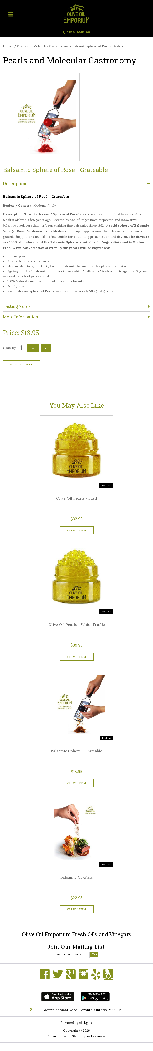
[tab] (76, 183)
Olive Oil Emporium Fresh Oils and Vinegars (77, 934)
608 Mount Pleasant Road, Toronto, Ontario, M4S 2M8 (79, 1010)
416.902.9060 (78, 31)
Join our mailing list (76, 947)
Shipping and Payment (89, 1036)
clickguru (86, 1023)
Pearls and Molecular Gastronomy (42, 46)
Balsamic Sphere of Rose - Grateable (99, 46)
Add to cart (21, 364)
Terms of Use (57, 1036)
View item (77, 530)
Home (7, 46)
